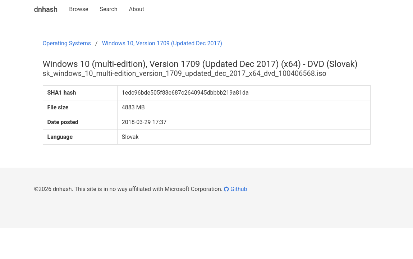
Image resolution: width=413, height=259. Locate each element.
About (136, 9)
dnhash (46, 9)
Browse (78, 9)
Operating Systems (67, 43)
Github (235, 189)
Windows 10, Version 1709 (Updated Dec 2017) (162, 43)
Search (108, 9)
